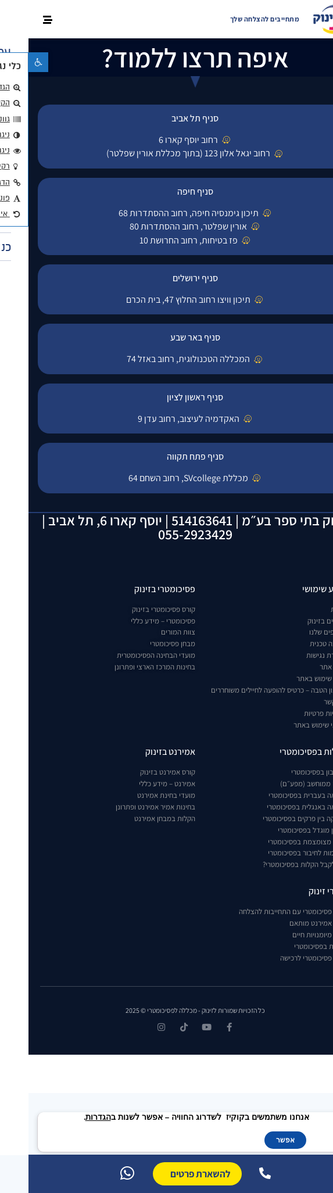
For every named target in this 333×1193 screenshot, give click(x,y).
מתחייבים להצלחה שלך (236, 19)
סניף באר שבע (167, 337)
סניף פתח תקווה (166, 456)
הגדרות (70, 1117)
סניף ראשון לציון (166, 397)
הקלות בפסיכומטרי (284, 752)
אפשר (257, 1140)
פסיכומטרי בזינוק (136, 589)
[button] (10, 62)
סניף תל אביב (166, 118)
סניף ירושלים (166, 278)
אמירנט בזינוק (142, 752)
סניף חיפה (167, 191)
